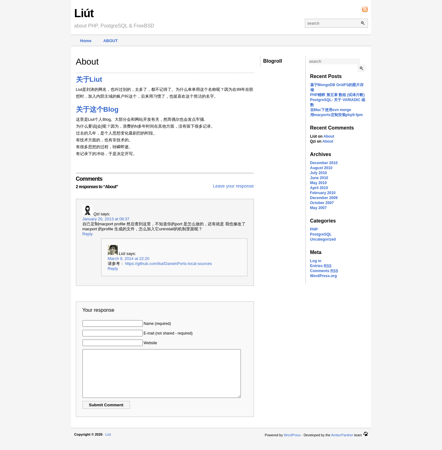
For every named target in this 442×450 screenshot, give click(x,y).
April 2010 (319, 188)
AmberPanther (342, 444)
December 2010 (324, 163)
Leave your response (233, 185)
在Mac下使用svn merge (330, 110)
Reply (87, 234)
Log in (315, 261)
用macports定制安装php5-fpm (336, 115)
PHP (314, 229)
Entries (321, 266)
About (110, 40)
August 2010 (321, 168)
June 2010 (319, 178)
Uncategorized (323, 239)
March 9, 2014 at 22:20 (129, 258)
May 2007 (318, 208)
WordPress (292, 444)
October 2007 (322, 203)
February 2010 (322, 193)
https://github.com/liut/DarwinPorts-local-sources (168, 263)
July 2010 (318, 173)
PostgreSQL (321, 234)
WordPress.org (323, 276)
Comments (324, 271)
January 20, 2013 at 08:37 (106, 219)
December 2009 (324, 198)
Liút (84, 13)
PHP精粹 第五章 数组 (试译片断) (337, 95)
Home (86, 40)
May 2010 (318, 183)
